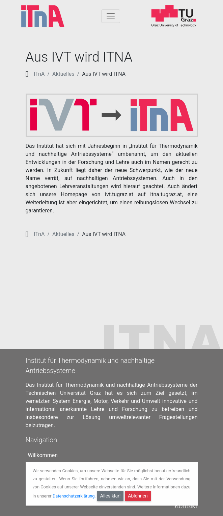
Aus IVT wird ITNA (104, 74)
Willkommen (43, 452)
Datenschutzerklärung (74, 495)
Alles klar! (110, 495)
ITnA (39, 74)
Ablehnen (137, 495)
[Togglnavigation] (110, 16)
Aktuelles (63, 74)
